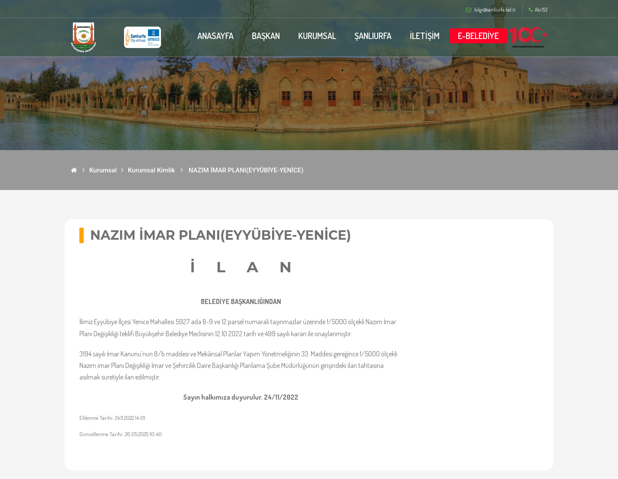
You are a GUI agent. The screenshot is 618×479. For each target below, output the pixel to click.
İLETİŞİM (424, 35)
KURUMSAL (317, 35)
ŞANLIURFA (372, 35)
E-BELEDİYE (478, 35)
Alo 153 (538, 9)
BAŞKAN (266, 35)
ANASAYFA (215, 35)
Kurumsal (103, 170)
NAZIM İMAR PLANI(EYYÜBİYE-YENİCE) (246, 170)
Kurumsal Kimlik (151, 170)
